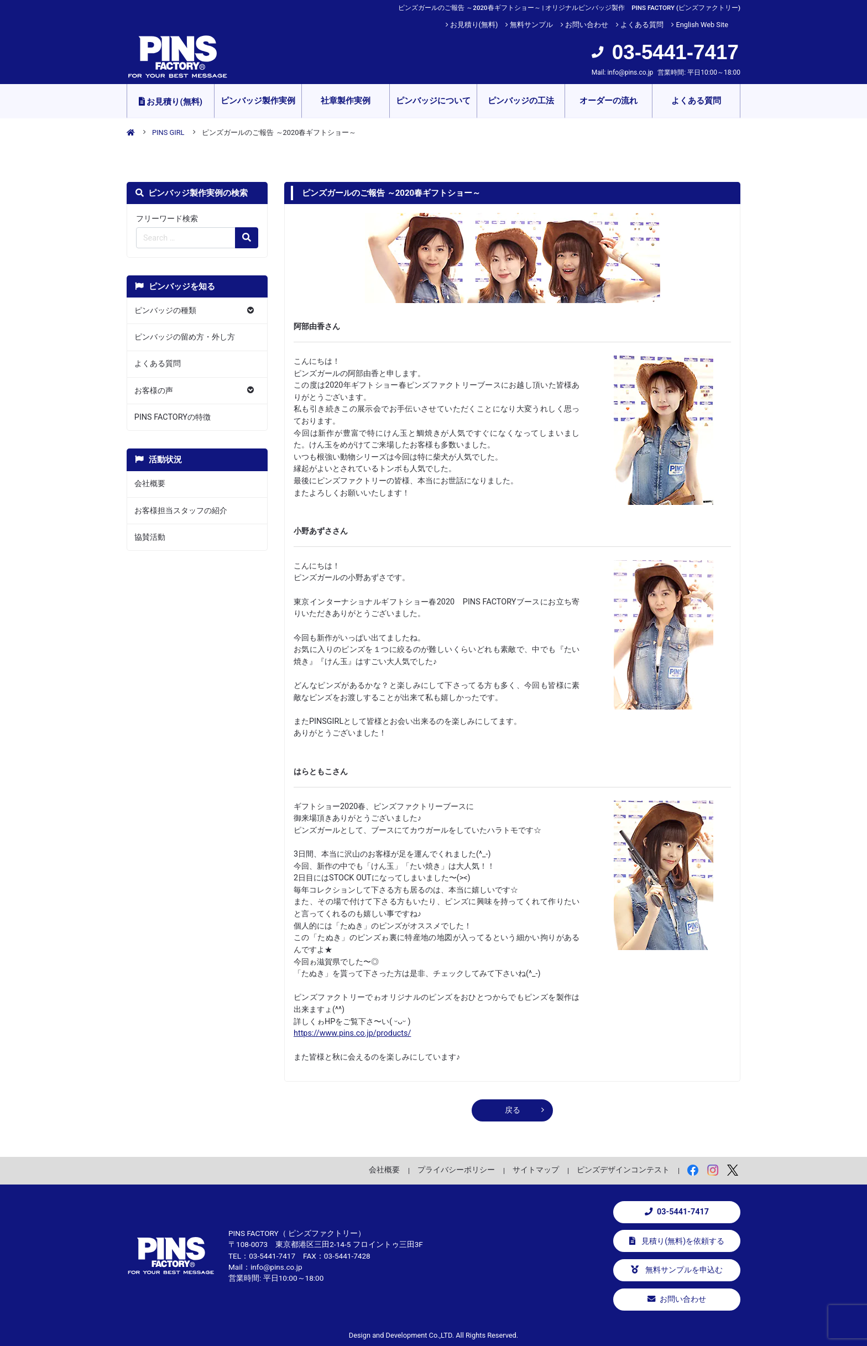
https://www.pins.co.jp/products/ (352, 1033)
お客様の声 (153, 390)
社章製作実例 (345, 101)
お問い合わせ (586, 24)
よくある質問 (642, 24)
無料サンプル (531, 24)
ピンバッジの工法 (521, 101)
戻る (512, 1110)
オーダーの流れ (608, 101)
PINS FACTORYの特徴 (172, 417)
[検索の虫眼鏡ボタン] (246, 237)
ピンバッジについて (433, 101)
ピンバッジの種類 (165, 310)
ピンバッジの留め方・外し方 (184, 337)
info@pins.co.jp (630, 72)
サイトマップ (536, 1169)
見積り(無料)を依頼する (677, 1241)
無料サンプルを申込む (677, 1270)
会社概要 (149, 483)
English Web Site (702, 24)
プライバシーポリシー (456, 1169)
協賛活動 (149, 537)
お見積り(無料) (474, 24)
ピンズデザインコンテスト (623, 1169)
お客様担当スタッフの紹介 (180, 510)
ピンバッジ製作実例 (258, 101)
